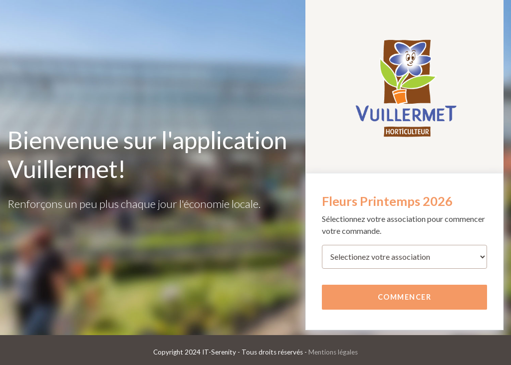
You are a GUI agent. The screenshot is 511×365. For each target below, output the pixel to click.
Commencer (405, 297)
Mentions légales (333, 352)
